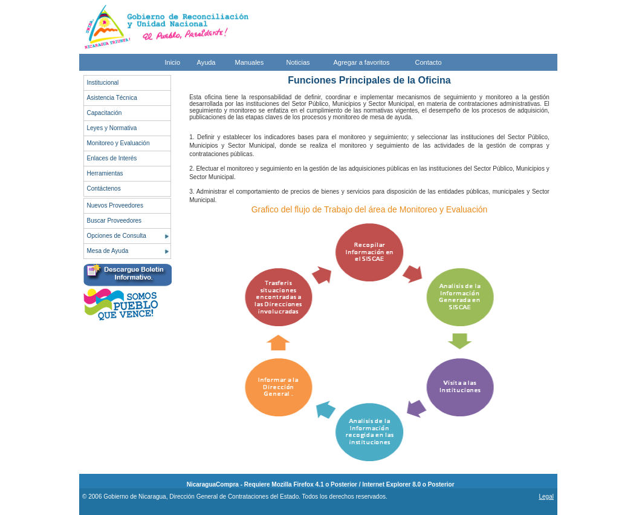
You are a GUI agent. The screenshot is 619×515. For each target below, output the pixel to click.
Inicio (173, 62)
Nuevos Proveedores (115, 205)
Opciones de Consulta (116, 235)
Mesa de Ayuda (108, 251)
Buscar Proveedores (114, 220)
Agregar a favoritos (362, 62)
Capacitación (104, 113)
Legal (546, 496)
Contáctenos (104, 188)
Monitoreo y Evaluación (118, 143)
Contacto (428, 62)
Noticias (298, 62)
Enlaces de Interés (112, 158)
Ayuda (206, 62)
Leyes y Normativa (112, 128)
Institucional (103, 82)
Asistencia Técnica (112, 97)
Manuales (249, 62)
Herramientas (105, 173)
